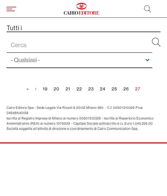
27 (139, 90)
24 (104, 88)
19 (47, 88)
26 (127, 88)
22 (81, 88)
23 (92, 88)
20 (58, 88)
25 (116, 88)
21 (70, 88)
